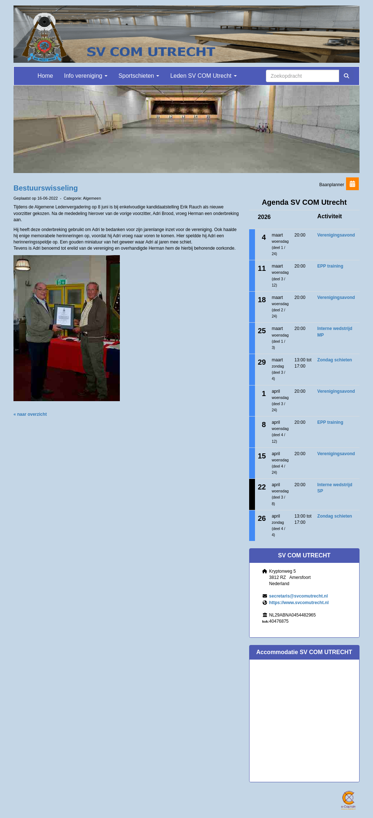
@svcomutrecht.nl (298, 596)
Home (45, 76)
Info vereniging (85, 76)
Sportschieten (138, 76)
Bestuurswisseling (45, 188)
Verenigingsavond (336, 235)
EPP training (330, 266)
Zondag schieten (334, 359)
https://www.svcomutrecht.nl (299, 602)
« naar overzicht (30, 414)
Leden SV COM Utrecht (203, 76)
